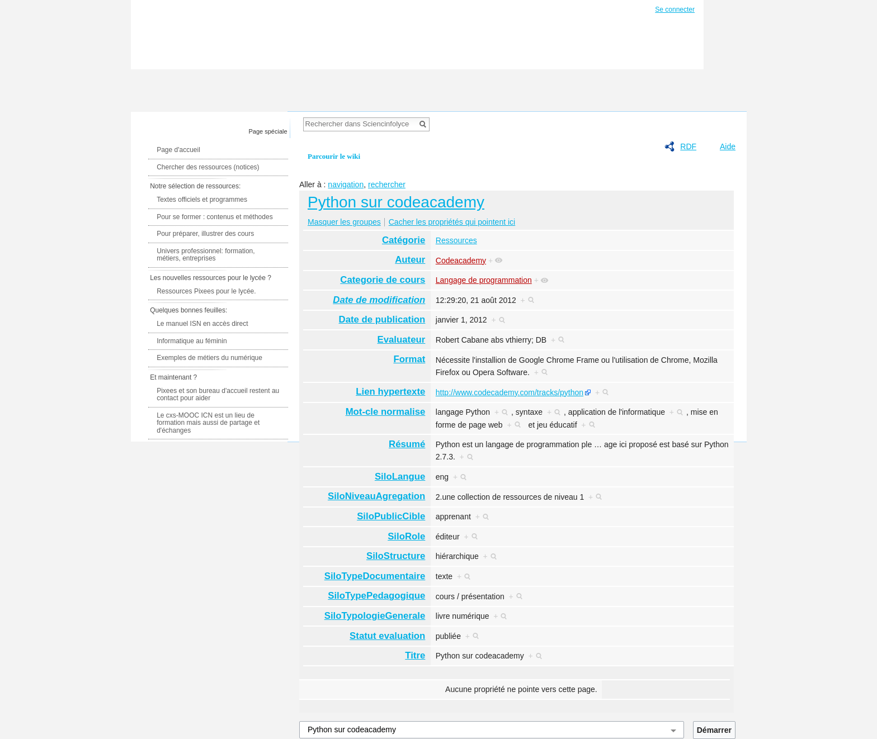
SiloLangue (400, 476)
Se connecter (675, 9)
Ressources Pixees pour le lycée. (206, 291)
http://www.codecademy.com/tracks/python (509, 392)
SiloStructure (395, 556)
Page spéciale (268, 131)
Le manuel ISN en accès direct (202, 324)
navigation (346, 184)
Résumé (407, 444)
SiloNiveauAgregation (376, 496)
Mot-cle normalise (386, 411)
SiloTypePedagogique (376, 595)
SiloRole (406, 536)
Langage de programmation (484, 280)
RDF (688, 146)
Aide (727, 146)
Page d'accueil (178, 150)
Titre (415, 655)
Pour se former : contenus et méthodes (214, 217)
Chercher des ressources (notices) (208, 167)
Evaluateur (402, 339)
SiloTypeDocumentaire (375, 576)
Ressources (456, 240)
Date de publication (382, 319)
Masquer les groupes (344, 221)
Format (409, 359)
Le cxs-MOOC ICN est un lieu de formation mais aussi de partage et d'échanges (208, 422)
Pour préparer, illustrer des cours (205, 234)
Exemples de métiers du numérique (209, 358)
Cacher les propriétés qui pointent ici (452, 221)
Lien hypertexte (390, 391)
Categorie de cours (382, 279)
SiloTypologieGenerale (375, 615)
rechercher (387, 184)
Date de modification (379, 300)
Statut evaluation (387, 636)
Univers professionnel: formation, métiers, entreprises (205, 255)
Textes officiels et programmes (202, 199)
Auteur (410, 259)
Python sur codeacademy (396, 202)
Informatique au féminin (192, 341)
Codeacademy (461, 260)
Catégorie (403, 240)
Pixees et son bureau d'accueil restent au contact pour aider (218, 394)
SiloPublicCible (391, 516)
